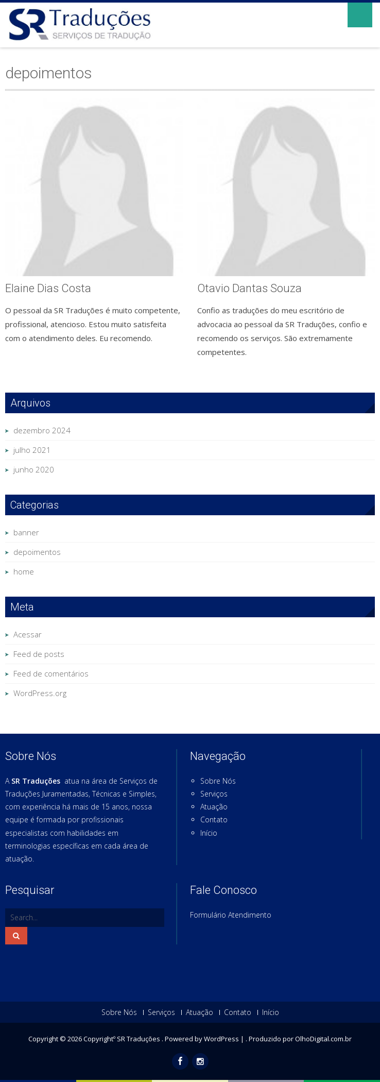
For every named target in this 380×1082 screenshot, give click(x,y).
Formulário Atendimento (230, 915)
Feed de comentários (51, 673)
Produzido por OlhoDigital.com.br (300, 1038)
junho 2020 (33, 469)
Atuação (214, 807)
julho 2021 (32, 450)
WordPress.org (39, 693)
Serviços (214, 794)
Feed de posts (38, 654)
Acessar (27, 634)
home (23, 571)
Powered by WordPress (202, 1038)
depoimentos (37, 552)
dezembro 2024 (42, 430)
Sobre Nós (218, 781)
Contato (214, 819)
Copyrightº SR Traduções (122, 1038)
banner (26, 532)
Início (208, 833)
